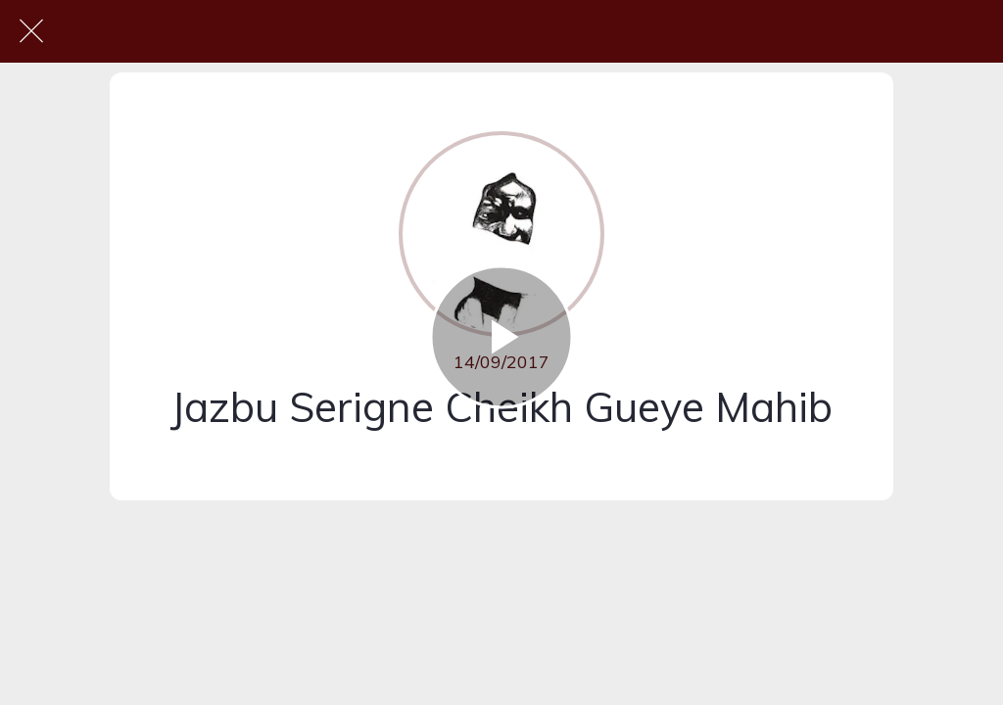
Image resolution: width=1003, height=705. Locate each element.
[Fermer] (31, 31)
